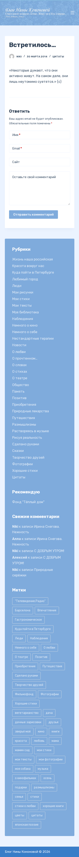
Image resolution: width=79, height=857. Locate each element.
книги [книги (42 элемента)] (55, 731)
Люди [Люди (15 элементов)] (19, 638)
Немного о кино (24, 325)
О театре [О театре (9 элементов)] (21, 657)
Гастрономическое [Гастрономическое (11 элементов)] (28, 620)
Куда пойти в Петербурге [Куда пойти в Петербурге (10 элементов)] (33, 629)
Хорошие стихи (25, 471)
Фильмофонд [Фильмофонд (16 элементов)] (24, 694)
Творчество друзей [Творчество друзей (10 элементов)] (29, 685)
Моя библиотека (25, 312)
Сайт (16, 162)
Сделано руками (25, 444)
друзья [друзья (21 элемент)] (53, 722)
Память (18, 391)
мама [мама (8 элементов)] (55, 741)
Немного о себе (24, 332)
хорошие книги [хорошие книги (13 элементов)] (53, 806)
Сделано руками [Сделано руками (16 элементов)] (26, 675)
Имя (16, 135)
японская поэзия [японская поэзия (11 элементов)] (26, 825)
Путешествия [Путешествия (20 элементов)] (52, 666)
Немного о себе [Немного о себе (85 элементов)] (25, 647)
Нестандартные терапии (33, 338)
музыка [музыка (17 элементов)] (43, 769)
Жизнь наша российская (32, 259)
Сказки (18, 451)
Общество (20, 385)
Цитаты (58, 56)
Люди (16, 286)
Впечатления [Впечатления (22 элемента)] (46, 610)
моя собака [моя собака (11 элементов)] (23, 769)
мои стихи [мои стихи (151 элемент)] (44, 750)
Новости (19, 345)
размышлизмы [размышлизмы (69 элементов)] (44, 787)
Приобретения (24, 405)
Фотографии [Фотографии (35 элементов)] (50, 694)
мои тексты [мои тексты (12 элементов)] (23, 759)
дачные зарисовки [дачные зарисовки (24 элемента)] (28, 722)
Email (17, 148)
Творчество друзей (28, 457)
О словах (19, 365)
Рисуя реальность (27, 438)
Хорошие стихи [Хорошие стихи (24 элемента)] (26, 703)
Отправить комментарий (33, 214)
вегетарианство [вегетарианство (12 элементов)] (27, 713)
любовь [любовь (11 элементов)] (39, 741)
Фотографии (22, 464)
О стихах (19, 372)
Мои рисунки (22, 292)
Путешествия (23, 418)
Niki (15, 527)
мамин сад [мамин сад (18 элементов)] (22, 750)
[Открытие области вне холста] (72, 13)
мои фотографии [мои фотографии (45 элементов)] (51, 759)
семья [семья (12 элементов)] (19, 797)
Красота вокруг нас (28, 266)
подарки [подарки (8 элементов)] (21, 787)
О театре (19, 378)
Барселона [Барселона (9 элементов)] (22, 610)
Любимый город (25, 279)
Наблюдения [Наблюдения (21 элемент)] (39, 638)
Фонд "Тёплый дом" (28, 502)
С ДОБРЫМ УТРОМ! (49, 551)
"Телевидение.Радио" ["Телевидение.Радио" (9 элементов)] (30, 601)
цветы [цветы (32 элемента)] (19, 815)
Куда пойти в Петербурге (33, 272)
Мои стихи (21, 299)
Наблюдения (22, 319)
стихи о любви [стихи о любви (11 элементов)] (25, 806)
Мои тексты (22, 305)
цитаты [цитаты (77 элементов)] (37, 815)
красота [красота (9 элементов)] (21, 741)
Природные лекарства (30, 411)
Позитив (19, 398)
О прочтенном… (24, 358)
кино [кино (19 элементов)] (41, 731)
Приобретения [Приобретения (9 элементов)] (25, 666)
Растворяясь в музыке (30, 431)
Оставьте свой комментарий (34, 177)
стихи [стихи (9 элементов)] (34, 797)
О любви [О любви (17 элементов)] (49, 647)
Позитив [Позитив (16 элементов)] (41, 657)
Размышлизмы (24, 424)
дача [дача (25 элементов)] (49, 713)
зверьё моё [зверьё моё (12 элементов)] (23, 731)
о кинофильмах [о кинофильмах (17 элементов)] (25, 778)
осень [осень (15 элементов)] (47, 778)
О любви (19, 352)
